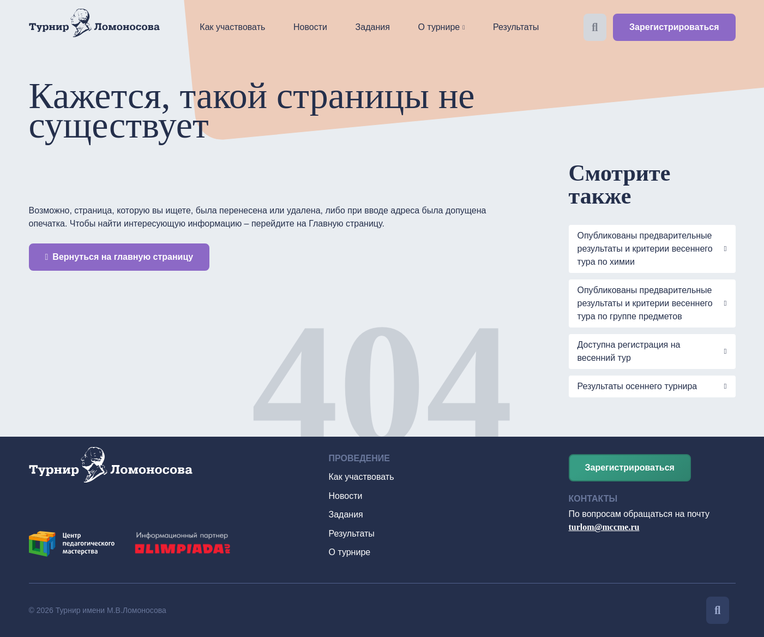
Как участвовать (232, 27)
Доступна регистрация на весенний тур (629, 351)
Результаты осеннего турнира (638, 386)
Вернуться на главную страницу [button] (119, 256)
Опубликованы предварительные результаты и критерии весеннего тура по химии (645, 248)
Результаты (516, 27)
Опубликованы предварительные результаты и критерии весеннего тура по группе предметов (645, 303)
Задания (373, 27)
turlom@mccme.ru (604, 527)
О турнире (439, 27)
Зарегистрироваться (674, 27)
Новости (310, 27)
